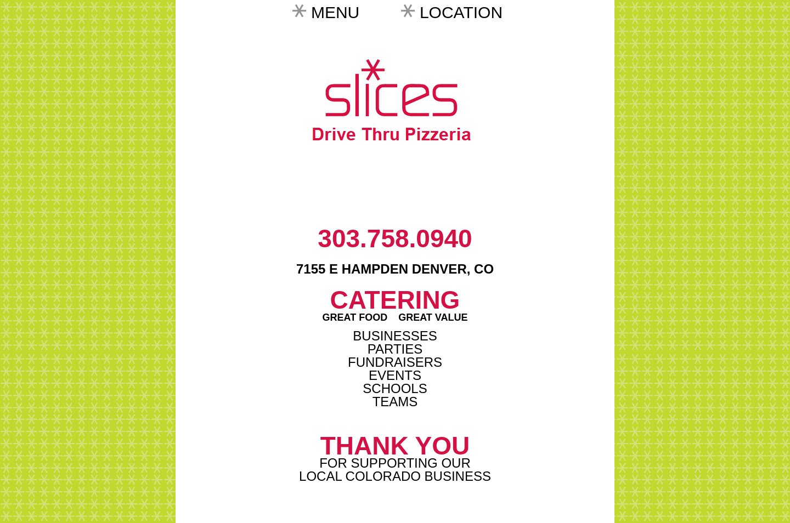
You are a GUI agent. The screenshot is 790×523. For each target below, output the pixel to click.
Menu (335, 12)
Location (461, 12)
